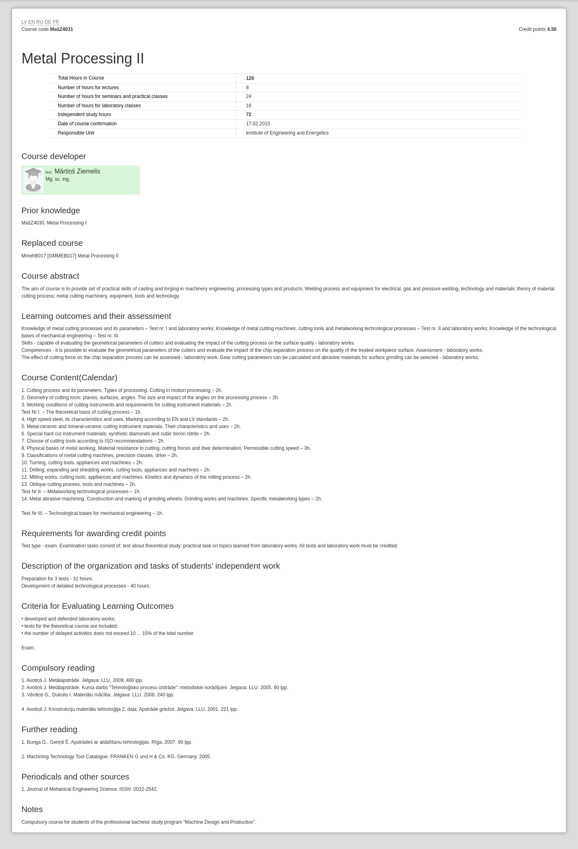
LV (24, 22)
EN (31, 22)
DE (48, 22)
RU (40, 22)
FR (56, 22)
